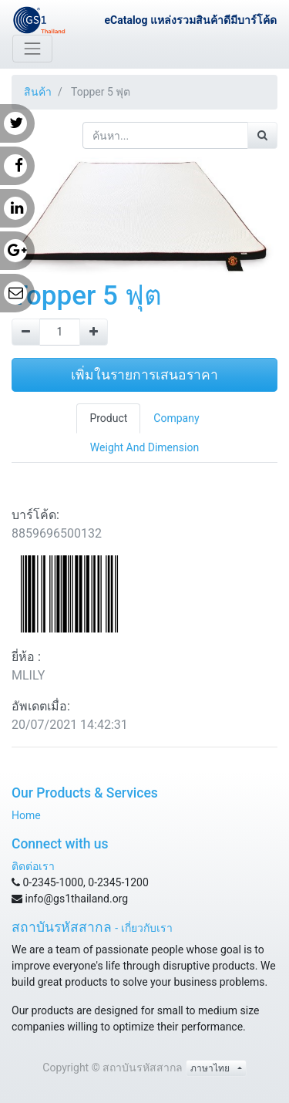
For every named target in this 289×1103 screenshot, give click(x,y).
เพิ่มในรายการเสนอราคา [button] (144, 375)
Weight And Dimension (144, 447)
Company (176, 418)
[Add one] (93, 332)
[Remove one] (26, 332)
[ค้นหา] (262, 135)
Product (108, 418)
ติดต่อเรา (33, 866)
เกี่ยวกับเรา (147, 928)
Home (26, 815)
